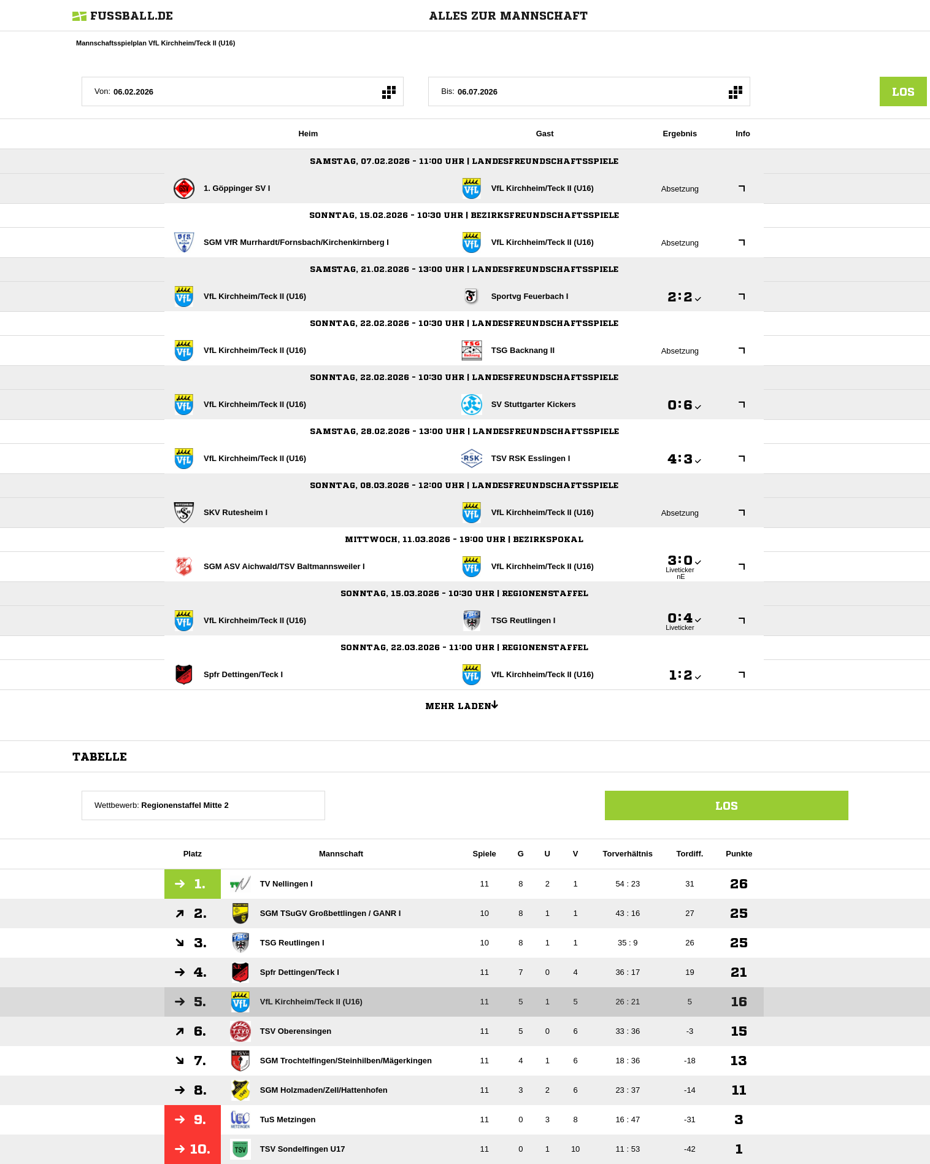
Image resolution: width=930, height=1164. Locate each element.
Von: (102, 91)
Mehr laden (466, 704)
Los (726, 805)
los (903, 91)
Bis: (448, 91)
